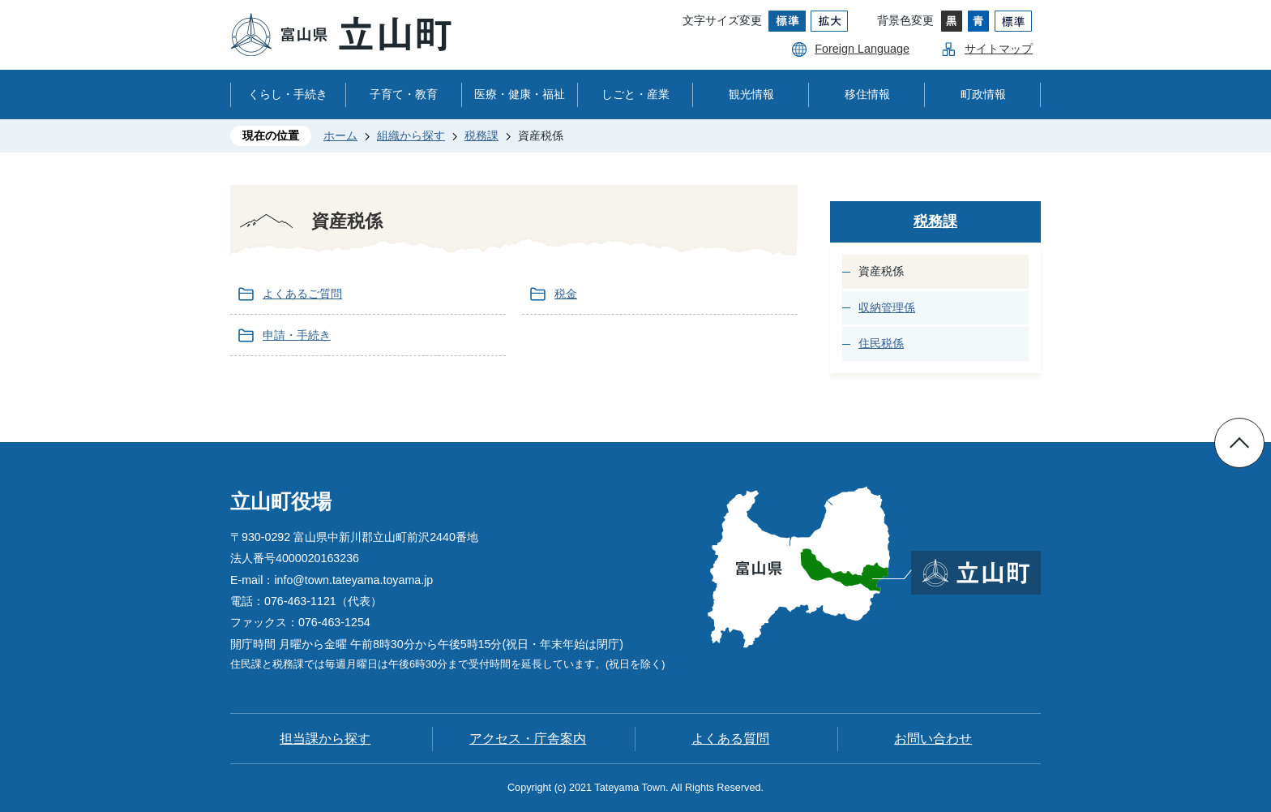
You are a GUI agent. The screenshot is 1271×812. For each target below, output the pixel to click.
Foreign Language (862, 48)
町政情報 (983, 94)
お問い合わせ (933, 738)
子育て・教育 (404, 94)
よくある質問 (730, 738)
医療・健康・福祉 (519, 94)
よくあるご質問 (302, 293)
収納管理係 (886, 307)
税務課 (481, 135)
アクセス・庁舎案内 (527, 738)
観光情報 (751, 94)
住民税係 (881, 343)
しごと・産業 (635, 94)
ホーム (340, 135)
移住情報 (867, 94)
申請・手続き (297, 335)
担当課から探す (325, 738)
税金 (565, 293)
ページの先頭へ (1239, 443)
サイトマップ (999, 48)
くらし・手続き (287, 94)
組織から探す (411, 135)
